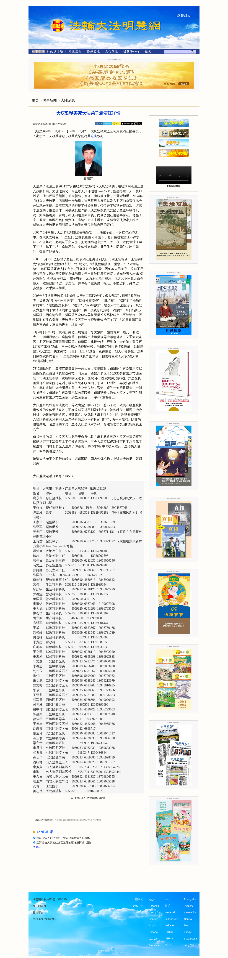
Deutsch (153, 919)
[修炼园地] (93, 52)
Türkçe (188, 932)
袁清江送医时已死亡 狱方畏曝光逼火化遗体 (63, 838)
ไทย (186, 925)
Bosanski (154, 905)
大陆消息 (68, 100)
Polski (168, 945)
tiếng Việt (189, 945)
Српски (188, 919)
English (153, 925)
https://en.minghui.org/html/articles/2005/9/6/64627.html (76, 820)
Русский (188, 905)
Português (190, 899)
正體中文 (138, 899)
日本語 (169, 932)
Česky (152, 912)
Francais (154, 945)
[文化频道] (111, 52)
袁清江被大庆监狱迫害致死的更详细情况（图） (64, 842)
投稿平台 (38, 912)
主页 (35, 100)
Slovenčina (190, 912)
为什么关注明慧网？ (45, 919)
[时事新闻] (37, 52)
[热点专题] (56, 52)
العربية (152, 899)
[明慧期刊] (74, 52)
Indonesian (171, 919)
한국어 (169, 938)
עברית (168, 899)
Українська (190, 938)
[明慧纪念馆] (131, 52)
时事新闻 (50, 100)
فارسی (153, 938)
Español (153, 932)
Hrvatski (170, 912)
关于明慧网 (39, 906)
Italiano (169, 925)
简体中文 (138, 905)
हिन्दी (167, 905)
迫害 (94, 136)
